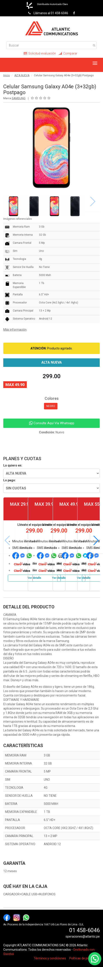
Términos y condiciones (50, 958)
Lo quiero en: (12, 465)
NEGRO (50, 406)
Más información (15, 329)
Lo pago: (9, 480)
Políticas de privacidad (84, 958)
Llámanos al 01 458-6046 (47, 13)
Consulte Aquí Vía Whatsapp (51, 423)
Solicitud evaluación (40, 53)
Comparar (68, 53)
